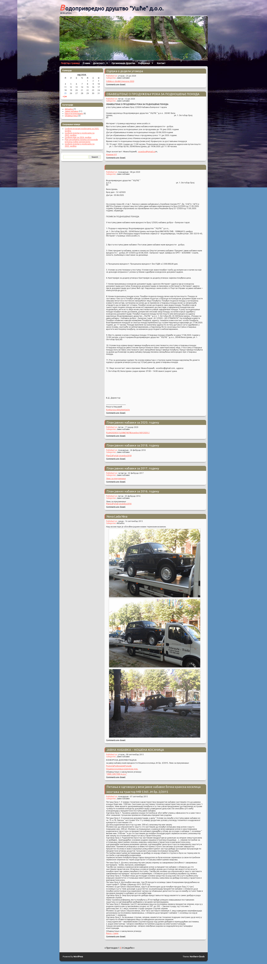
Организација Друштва (123, 63)
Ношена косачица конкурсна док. (122, 769)
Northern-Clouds (197, 957)
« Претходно (111, 948)
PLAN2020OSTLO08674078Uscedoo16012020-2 (127, 432)
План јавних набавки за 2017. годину (133, 468)
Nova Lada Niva (117, 516)
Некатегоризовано (74, 113)
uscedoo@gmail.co (146, 151)
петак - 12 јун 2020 (126, 99)
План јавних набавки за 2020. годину (133, 422)
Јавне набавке (123, 78)
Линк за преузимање (116, 478)
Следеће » (128, 948)
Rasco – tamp (112, 933)
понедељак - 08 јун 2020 (129, 172)
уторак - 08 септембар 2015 (131, 754)
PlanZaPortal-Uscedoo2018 (118, 455)
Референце (144, 63)
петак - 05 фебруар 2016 (129, 496)
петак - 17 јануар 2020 (128, 427)
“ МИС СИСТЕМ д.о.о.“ (116, 774)
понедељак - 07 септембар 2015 (133, 796)
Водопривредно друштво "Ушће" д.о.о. (111, 7)
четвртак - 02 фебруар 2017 (131, 473)
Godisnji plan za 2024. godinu (78, 137)
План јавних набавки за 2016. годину (133, 491)
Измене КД (111, 154)
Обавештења (71, 115)
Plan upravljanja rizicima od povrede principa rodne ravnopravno (81, 140)
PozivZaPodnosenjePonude (119, 766)
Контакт (161, 63)
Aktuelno (121, 523)
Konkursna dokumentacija (118, 410)
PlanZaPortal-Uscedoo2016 (118, 504)
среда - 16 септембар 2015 (130, 521)
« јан (65, 96)
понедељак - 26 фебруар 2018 (132, 450)
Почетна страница (70, 63)
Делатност (99, 63)
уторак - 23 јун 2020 (127, 76)
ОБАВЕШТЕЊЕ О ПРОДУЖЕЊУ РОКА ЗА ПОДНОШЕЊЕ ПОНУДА (153, 94)
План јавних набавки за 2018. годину (133, 445)
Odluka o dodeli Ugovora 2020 (120, 81)
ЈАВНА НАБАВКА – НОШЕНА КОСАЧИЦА (135, 749)
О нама (86, 63)
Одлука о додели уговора (125, 71)
